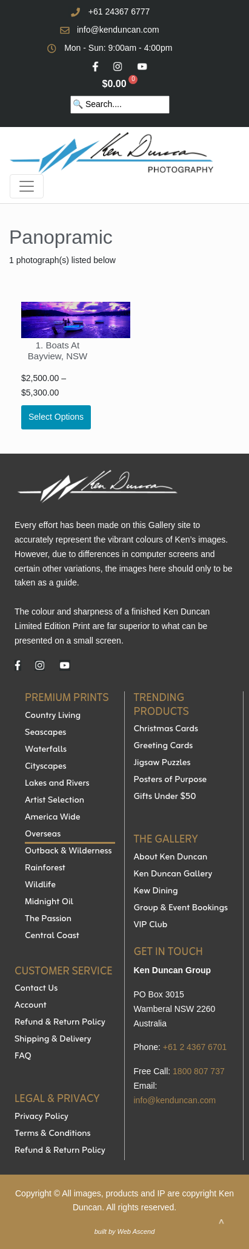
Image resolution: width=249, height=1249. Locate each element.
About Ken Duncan (171, 858)
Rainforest (45, 869)
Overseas (43, 835)
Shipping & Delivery (53, 1040)
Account (31, 1006)
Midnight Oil (49, 902)
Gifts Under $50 (165, 797)
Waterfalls (46, 750)
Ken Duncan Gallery (173, 875)
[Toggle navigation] (27, 186)
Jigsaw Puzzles (162, 763)
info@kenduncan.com (118, 29)
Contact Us (36, 989)
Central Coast (52, 936)
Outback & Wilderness (68, 852)
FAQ (23, 1057)
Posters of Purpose (170, 780)
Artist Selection (54, 801)
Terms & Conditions (53, 1134)
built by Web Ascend (125, 1231)
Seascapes (45, 733)
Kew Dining (156, 891)
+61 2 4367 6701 (195, 1047)
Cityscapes (46, 767)
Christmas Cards (166, 729)
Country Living (53, 716)
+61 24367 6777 (119, 11)
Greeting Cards (163, 746)
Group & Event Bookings (181, 908)
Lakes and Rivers (57, 784)
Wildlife (40, 885)
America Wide (52, 818)
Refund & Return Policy (60, 1023)
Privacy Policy (41, 1117)
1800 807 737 (199, 1071)
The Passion (48, 919)
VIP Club (151, 925)
